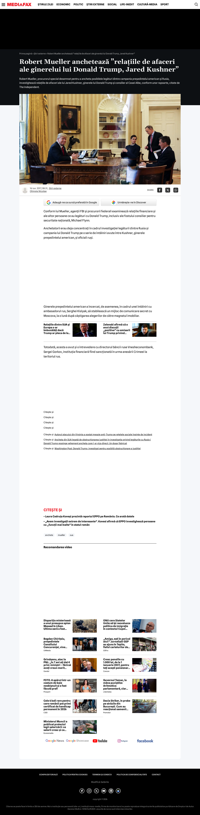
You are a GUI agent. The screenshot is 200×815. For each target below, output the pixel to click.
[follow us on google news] (55, 741)
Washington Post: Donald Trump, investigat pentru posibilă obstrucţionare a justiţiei (98, 448)
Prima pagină (25, 53)
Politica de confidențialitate (132, 775)
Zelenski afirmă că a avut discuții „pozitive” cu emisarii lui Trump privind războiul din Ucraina (116, 328)
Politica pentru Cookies (74, 775)
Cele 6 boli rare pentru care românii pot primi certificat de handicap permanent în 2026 (57, 705)
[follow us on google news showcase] (77, 741)
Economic (63, 4)
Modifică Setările (100, 782)
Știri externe (95, 4)
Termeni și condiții (102, 775)
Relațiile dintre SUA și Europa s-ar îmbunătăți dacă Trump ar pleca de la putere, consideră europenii (57, 328)
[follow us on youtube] (100, 741)
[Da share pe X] (167, 190)
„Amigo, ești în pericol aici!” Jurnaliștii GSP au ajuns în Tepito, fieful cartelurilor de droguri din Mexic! (116, 643)
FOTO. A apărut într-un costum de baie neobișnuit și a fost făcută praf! (57, 684)
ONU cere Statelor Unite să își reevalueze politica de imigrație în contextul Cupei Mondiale (116, 624)
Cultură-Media (147, 4)
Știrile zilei (45, 4)
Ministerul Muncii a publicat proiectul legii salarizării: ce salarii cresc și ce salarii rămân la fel (55, 725)
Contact (156, 775)
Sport (164, 4)
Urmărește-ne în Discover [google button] (128, 202)
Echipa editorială (48, 775)
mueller (61, 535)
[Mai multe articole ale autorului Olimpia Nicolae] (25, 190)
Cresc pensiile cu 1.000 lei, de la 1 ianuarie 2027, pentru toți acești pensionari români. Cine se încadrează (116, 663)
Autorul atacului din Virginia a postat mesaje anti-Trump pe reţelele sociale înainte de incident (103, 434)
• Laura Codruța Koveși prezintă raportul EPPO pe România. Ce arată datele (89, 516)
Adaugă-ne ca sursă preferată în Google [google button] (71, 202)
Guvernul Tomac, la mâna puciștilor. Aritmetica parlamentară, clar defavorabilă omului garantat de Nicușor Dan (115, 684)
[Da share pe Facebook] (159, 190)
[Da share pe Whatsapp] (175, 190)
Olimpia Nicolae (38, 191)
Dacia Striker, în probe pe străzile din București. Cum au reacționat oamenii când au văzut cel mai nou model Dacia (116, 705)
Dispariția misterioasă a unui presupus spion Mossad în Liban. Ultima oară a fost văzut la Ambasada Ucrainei (57, 624)
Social (112, 4)
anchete (49, 535)
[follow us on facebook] (145, 741)
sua (71, 535)
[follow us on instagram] (122, 741)
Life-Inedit (127, 4)
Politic (78, 4)
